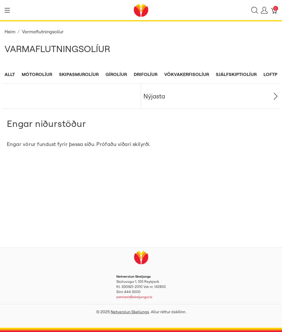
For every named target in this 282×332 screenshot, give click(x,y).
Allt (10, 74)
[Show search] (254, 10)
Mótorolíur (37, 74)
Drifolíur (145, 74)
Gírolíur (116, 74)
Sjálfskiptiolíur (236, 74)
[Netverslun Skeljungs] (140, 10)
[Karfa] (274, 10)
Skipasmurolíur (79, 74)
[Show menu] (7, 10)
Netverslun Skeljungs (130, 311)
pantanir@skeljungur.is (134, 297)
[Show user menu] (264, 10)
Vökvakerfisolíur (186, 74)
